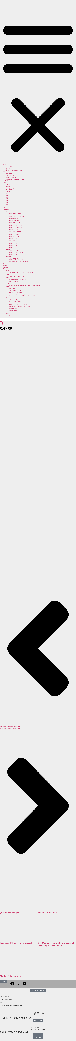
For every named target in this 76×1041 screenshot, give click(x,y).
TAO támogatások (10, 175)
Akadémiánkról (7, 181)
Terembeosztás (10, 166)
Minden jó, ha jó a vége (10, 976)
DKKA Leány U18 (13, 251)
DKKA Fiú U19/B (13, 254)
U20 (7, 195)
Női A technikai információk (16, 260)
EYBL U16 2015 (13, 312)
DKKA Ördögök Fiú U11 (15, 215)
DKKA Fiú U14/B (13, 240)
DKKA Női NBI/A (13, 258)
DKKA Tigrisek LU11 (14, 220)
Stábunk (5, 265)
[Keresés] (1, 323)
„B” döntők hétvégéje (9, 912)
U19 (7, 197)
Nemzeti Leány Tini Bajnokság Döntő (18, 294)
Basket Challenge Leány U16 (16, 276)
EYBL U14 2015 (13, 310)
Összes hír (8, 184)
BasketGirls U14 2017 (14, 288)
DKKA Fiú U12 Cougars (15, 231)
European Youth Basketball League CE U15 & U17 (22, 296)
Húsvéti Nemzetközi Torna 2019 (17, 279)
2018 (7, 283)
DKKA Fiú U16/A (13, 245)
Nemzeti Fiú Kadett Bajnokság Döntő (18, 292)
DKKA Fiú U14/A (13, 238)
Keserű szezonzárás (47, 912)
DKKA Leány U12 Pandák (15, 226)
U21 (7, 193)
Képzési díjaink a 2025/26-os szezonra (16, 179)
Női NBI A (8, 256)
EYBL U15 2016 (13, 299)
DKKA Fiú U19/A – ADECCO (16, 252)
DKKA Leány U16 (13, 244)
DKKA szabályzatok (11, 177)
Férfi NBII (8, 191)
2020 (7, 274)
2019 (7, 278)
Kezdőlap (5, 164)
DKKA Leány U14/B (14, 236)
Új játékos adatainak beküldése (14, 170)
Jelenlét (8, 168)
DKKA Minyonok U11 (14, 222)
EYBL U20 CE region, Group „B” (17, 290)
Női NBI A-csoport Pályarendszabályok (19, 261)
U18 (7, 199)
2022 (7, 270)
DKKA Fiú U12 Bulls (14, 229)
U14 (7, 202)
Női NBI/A (8, 186)
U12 (7, 204)
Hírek (4, 182)
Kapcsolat (5, 267)
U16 (7, 200)
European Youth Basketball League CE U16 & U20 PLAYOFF (24, 285)
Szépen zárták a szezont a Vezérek (16, 943)
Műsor (4, 208)
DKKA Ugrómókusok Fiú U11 (16, 217)
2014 (7, 314)
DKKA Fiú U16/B (13, 247)
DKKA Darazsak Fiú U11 (15, 213)
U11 (7, 206)
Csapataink (6, 209)
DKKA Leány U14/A (14, 235)
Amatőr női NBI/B (10, 188)
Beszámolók (9, 173)
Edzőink (5, 263)
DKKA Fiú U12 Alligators (15, 227)
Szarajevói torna (13, 308)
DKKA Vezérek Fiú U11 (15, 218)
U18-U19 (8, 249)
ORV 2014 (11, 315)
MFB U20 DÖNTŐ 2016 (15, 301)
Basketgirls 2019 (13, 281)
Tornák (5, 269)
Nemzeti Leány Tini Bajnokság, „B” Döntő (19, 306)
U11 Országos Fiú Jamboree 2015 (18, 305)
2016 (7, 297)
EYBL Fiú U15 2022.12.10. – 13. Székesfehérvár (21, 272)
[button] (38, 87)
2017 (7, 287)
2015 (7, 303)
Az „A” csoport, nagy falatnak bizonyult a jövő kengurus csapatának (57, 944)
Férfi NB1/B (9, 190)
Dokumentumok (7, 172)
